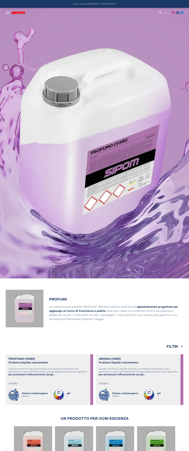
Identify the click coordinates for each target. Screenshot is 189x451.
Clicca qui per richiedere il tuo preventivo (94, 4)
